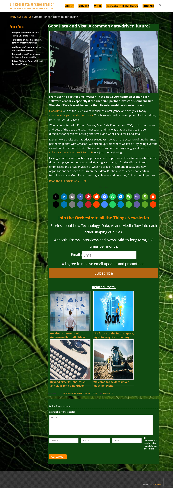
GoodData (55, 111)
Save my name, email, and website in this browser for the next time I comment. (150, 444)
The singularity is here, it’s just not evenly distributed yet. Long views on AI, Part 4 (26, 55)
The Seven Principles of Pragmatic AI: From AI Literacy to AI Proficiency (27, 62)
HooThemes (156, 484)
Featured (78, 393)
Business (72, 393)
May (25, 16)
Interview (84, 393)
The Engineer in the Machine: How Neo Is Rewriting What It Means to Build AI (25, 34)
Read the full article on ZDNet (67, 181)
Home (12, 16)
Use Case (94, 393)
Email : (76, 254)
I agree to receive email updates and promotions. (103, 263)
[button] (160, 5)
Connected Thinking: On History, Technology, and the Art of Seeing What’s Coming (27, 41)
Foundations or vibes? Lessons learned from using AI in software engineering (26, 48)
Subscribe (104, 273)
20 (30, 16)
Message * (101, 425)
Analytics (65, 393)
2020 (19, 16)
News (89, 393)
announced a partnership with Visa (71, 115)
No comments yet (108, 393)
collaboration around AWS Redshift (71, 152)
